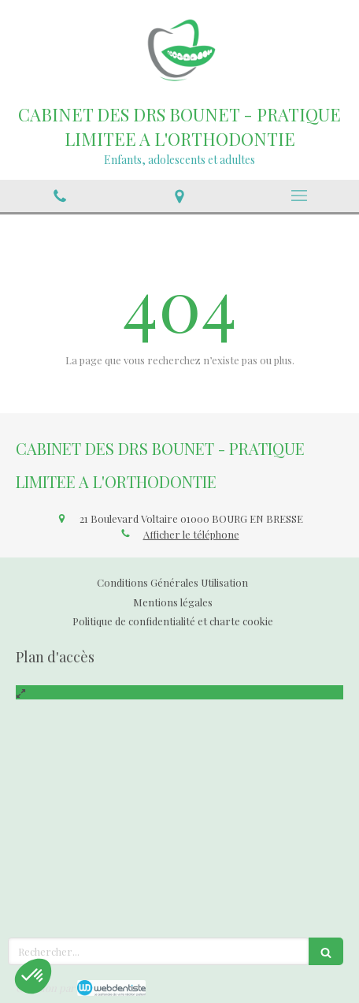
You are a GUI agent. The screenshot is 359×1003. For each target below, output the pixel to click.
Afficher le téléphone (191, 534)
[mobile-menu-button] (299, 195)
